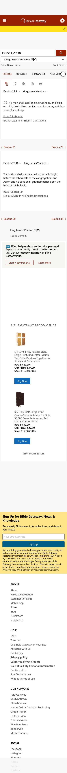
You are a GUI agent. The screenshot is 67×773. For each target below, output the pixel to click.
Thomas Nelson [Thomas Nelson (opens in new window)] (19, 720)
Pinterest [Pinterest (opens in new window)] (16, 757)
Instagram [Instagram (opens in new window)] (16, 753)
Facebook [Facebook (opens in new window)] (16, 749)
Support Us (17, 620)
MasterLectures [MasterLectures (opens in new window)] (19, 733)
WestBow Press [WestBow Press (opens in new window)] (19, 724)
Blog (13, 611)
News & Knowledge (22, 594)
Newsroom (17, 616)
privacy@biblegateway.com (44, 569)
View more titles (33, 453)
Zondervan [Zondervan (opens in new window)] (17, 728)
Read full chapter (13, 116)
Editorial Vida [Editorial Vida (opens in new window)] (18, 716)
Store (14, 607)
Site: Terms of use (21, 674)
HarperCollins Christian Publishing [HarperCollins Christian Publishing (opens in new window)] (30, 707)
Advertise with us (20, 648)
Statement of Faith (21, 598)
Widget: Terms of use (23, 678)
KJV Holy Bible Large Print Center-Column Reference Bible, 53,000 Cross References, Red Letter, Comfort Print (32, 416)
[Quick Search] (28, 53)
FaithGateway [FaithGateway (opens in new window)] (18, 694)
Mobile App (17, 603)
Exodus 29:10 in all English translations (25, 196)
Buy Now (22, 381)
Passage (7, 73)
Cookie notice (18, 670)
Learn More (44, 262)
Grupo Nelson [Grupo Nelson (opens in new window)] (18, 711)
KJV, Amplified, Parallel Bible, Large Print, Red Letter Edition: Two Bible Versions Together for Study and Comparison (32, 356)
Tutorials (15, 640)
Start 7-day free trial (19, 262)
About (14, 590)
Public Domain (18, 235)
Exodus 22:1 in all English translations (24, 120)
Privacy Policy (9, 569)
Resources (21, 73)
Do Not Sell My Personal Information (33, 666)
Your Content (57, 73)
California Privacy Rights (25, 661)
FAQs (13, 636)
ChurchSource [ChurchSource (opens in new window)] (19, 703)
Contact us (17, 653)
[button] (62, 20)
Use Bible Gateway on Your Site (28, 644)
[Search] (61, 53)
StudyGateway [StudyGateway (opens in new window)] (19, 699)
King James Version (21, 230)
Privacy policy (19, 657)
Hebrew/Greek (38, 73)
